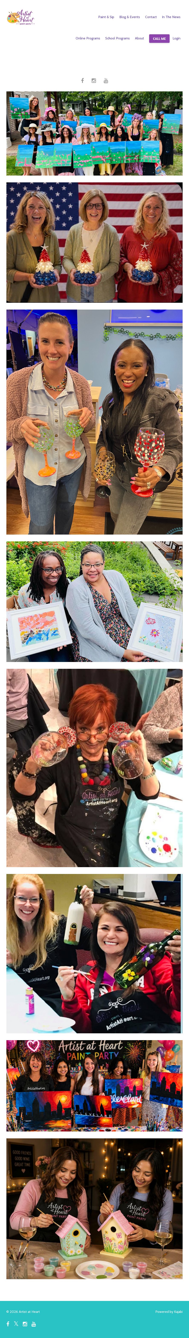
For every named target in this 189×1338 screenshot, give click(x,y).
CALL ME (159, 38)
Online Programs (88, 38)
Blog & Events (129, 17)
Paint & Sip (106, 17)
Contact (151, 17)
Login (176, 38)
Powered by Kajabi (169, 1312)
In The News (171, 17)
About (139, 38)
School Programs (117, 38)
